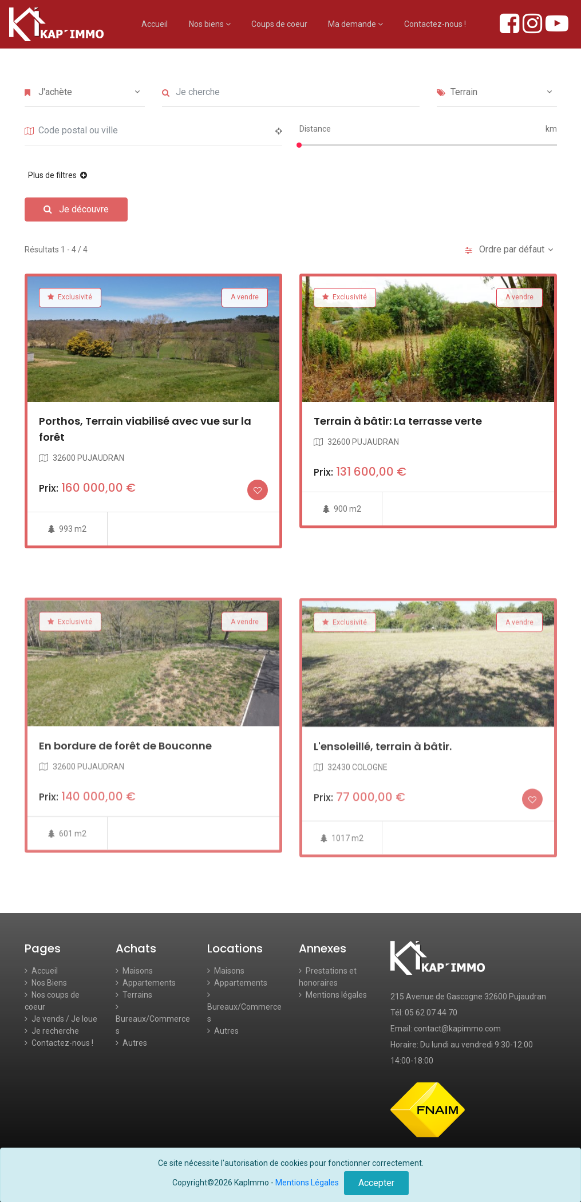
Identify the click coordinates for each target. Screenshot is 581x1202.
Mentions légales (333, 994)
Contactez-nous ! (435, 24)
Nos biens (210, 24)
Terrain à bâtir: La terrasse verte (398, 431)
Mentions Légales (307, 1182)
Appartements (146, 982)
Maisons (134, 970)
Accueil (154, 24)
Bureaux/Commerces (153, 1019)
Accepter (376, 1182)
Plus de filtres (53, 175)
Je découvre (76, 209)
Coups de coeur (279, 24)
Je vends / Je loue (61, 1018)
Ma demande (355, 24)
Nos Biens (46, 982)
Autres (131, 1042)
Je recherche (52, 1030)
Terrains (134, 994)
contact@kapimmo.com (457, 1028)
